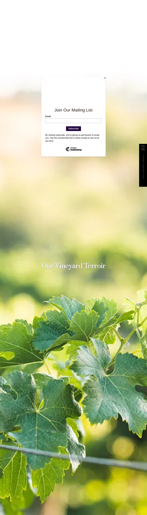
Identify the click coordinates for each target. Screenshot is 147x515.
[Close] (105, 78)
